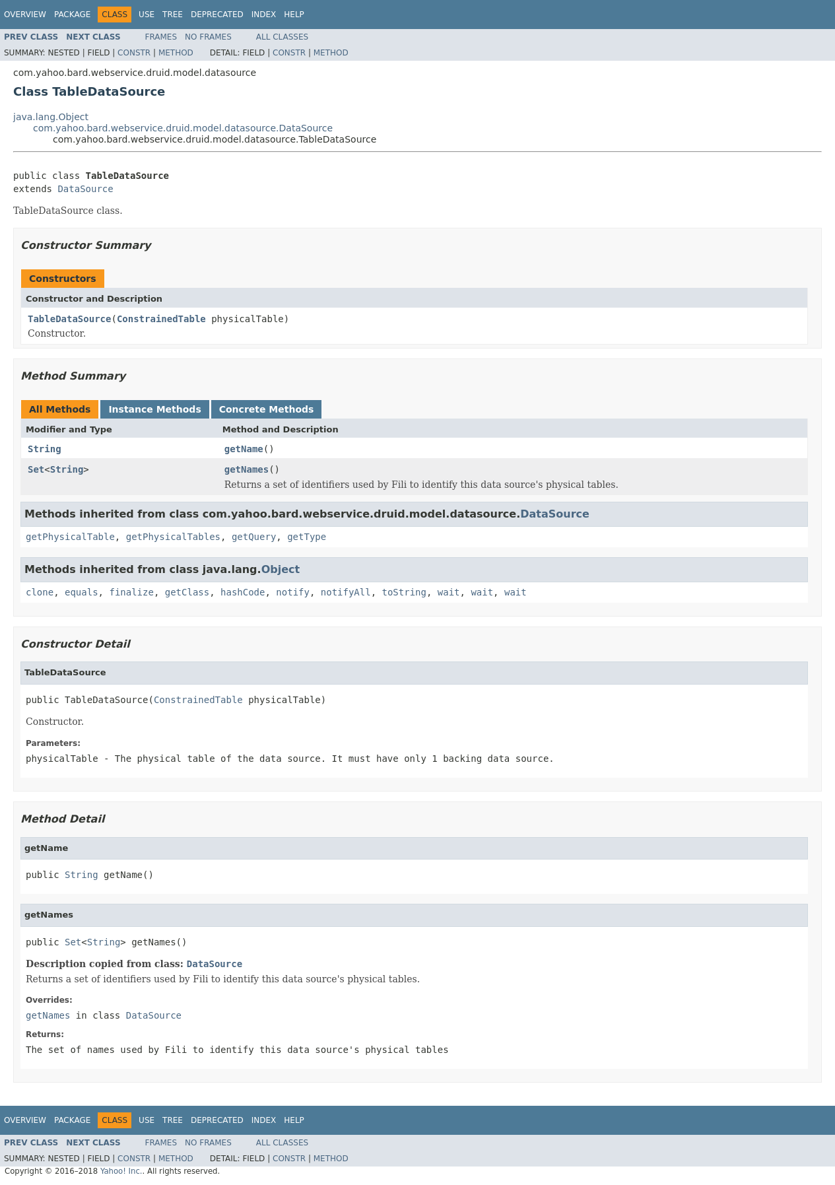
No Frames (208, 37)
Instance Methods (154, 409)
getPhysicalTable (70, 536)
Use (146, 14)
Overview (25, 14)
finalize (131, 592)
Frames (161, 37)
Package (72, 14)
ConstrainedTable (161, 319)
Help (294, 14)
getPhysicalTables (173, 536)
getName (243, 449)
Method (175, 52)
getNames (246, 469)
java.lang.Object (50, 117)
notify (293, 592)
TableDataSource (69, 319)
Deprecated (217, 14)
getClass (187, 592)
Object (280, 569)
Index (264, 14)
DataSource (85, 189)
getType (306, 536)
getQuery (254, 536)
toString (404, 592)
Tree (172, 14)
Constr (133, 52)
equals (81, 592)
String (44, 449)
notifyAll (346, 592)
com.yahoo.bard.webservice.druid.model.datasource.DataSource (183, 128)
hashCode (242, 592)
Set (36, 469)
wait (449, 592)
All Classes (282, 37)
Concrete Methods (266, 409)
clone (39, 592)
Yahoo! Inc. (121, 1171)
